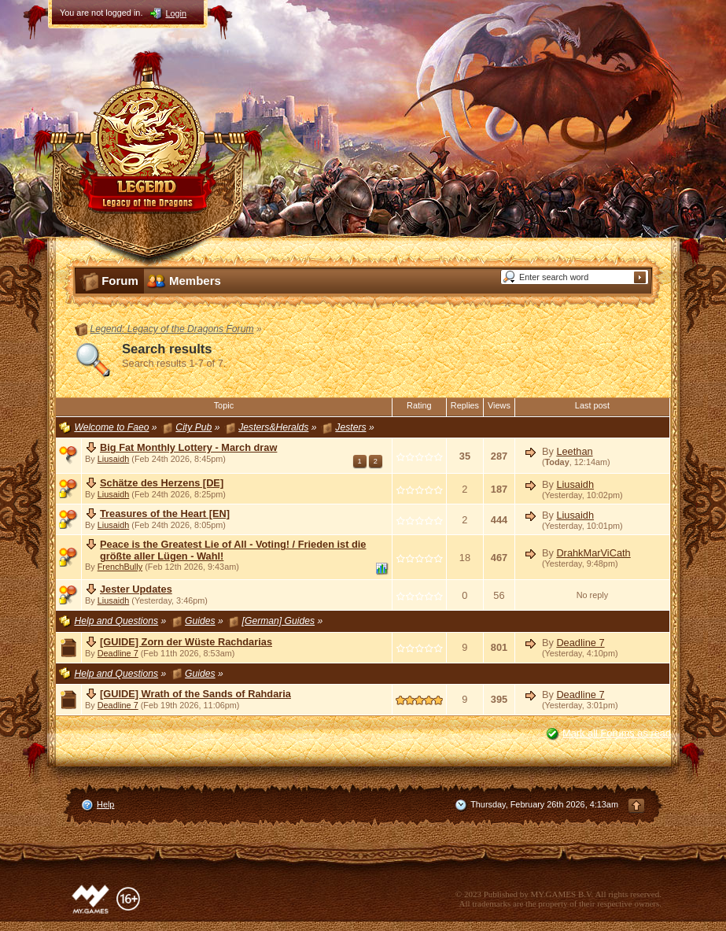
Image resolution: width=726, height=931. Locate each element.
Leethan (574, 451)
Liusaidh (114, 459)
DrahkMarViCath (593, 553)
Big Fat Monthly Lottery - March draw (188, 447)
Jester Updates (136, 589)
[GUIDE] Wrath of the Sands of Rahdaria (195, 694)
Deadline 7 (118, 653)
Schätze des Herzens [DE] (161, 483)
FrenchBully (120, 566)
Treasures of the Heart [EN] (165, 513)
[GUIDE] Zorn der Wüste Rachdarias (186, 642)
